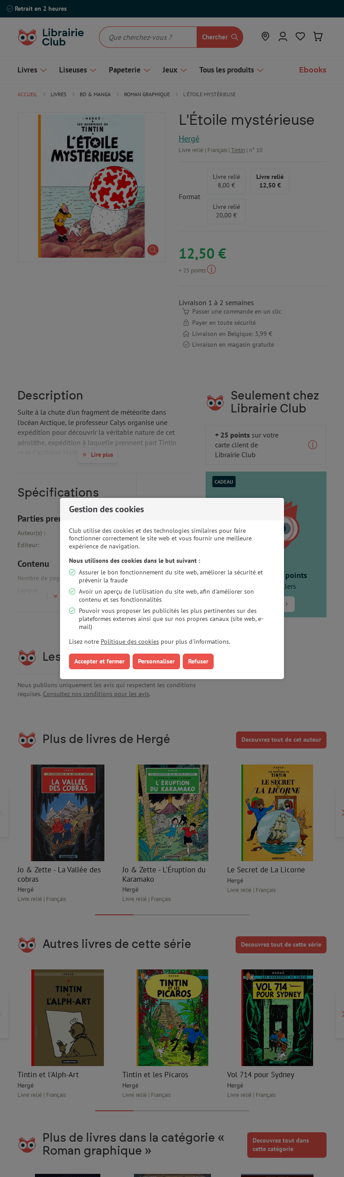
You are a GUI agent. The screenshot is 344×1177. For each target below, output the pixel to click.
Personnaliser (156, 661)
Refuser (198, 661)
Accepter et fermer (99, 661)
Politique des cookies (130, 641)
